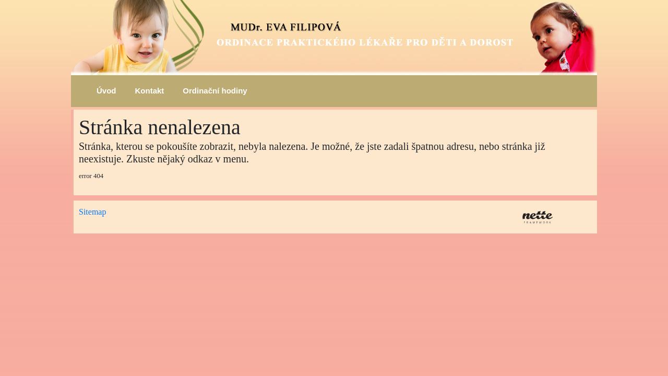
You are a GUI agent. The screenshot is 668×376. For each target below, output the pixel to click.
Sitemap (92, 211)
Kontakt (149, 90)
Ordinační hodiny (215, 90)
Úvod (106, 90)
